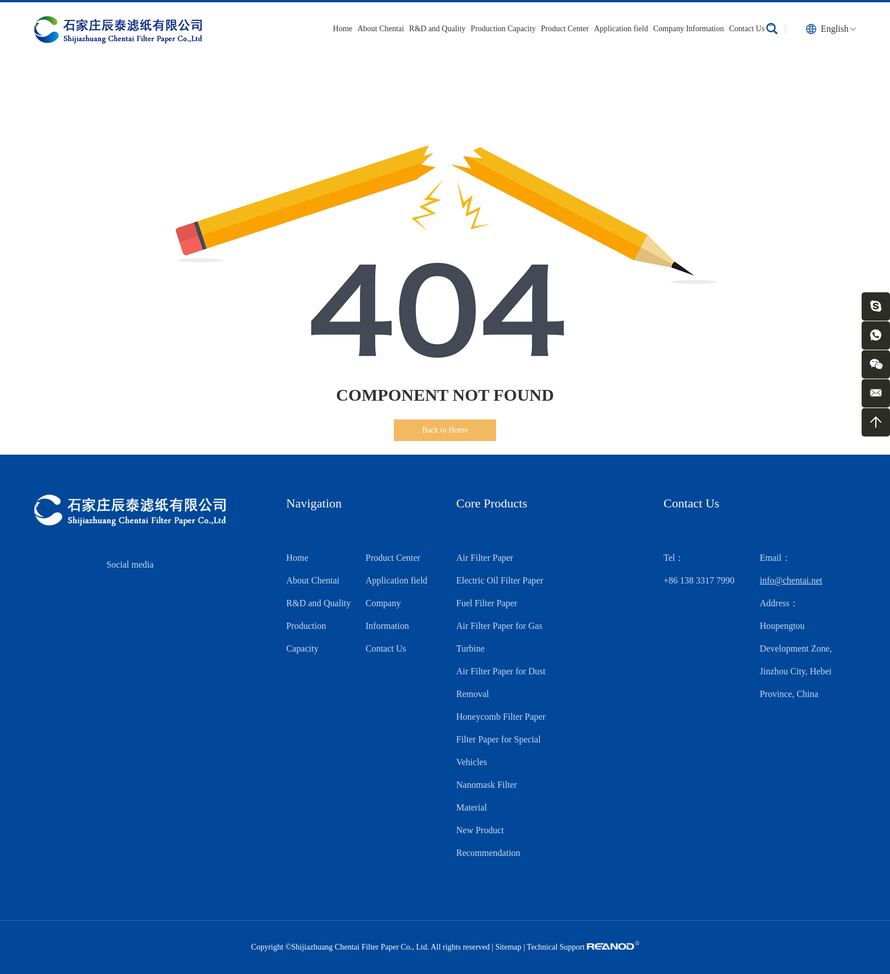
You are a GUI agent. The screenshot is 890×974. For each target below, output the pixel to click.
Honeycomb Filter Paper (500, 716)
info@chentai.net (791, 580)
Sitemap (509, 947)
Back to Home (445, 430)
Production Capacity (503, 28)
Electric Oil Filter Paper (499, 580)
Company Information (688, 28)
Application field (621, 28)
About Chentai (381, 28)
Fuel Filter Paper (487, 603)
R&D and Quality (437, 28)
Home (342, 28)
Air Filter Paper (484, 557)
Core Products (491, 503)
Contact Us (747, 28)
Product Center (565, 28)
